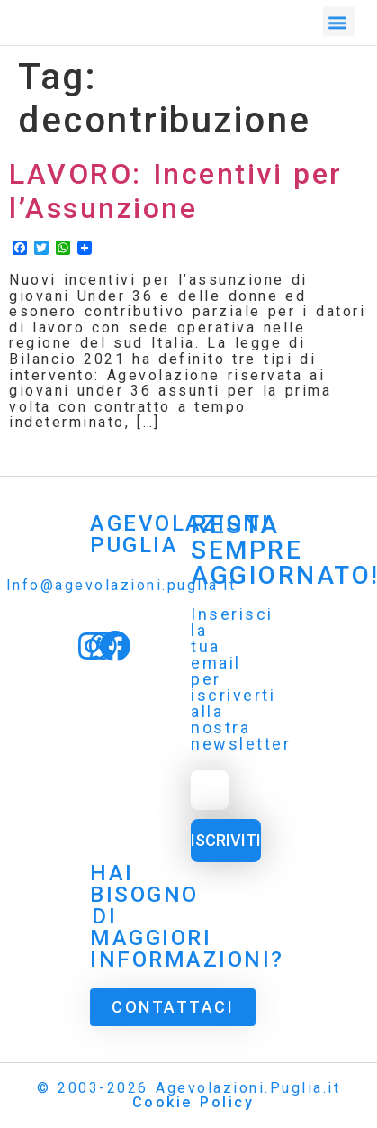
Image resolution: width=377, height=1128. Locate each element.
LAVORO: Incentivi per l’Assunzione (176, 191)
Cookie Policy (193, 1102)
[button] (339, 19)
